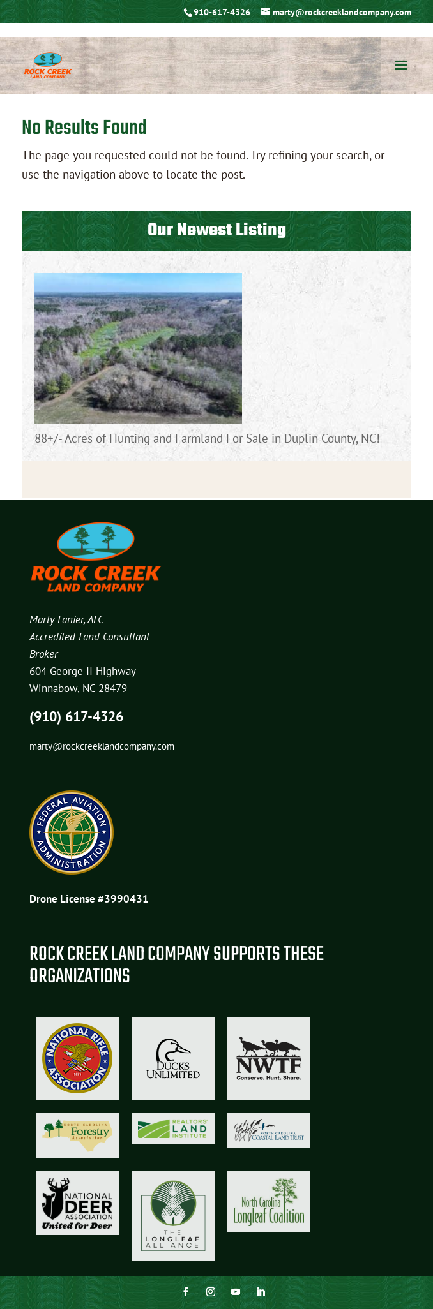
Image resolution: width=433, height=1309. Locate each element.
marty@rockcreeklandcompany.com (101, 746)
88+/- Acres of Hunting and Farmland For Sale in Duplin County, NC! (207, 438)
